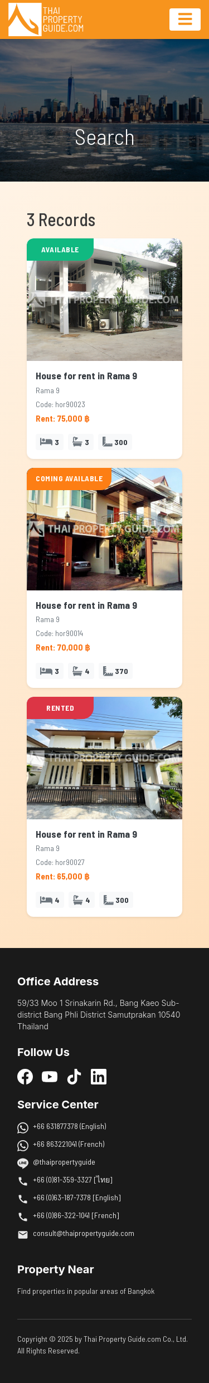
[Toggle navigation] (185, 19)
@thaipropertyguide (64, 1161)
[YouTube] (49, 1076)
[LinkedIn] (98, 1076)
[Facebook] (25, 1076)
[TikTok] (74, 1076)
